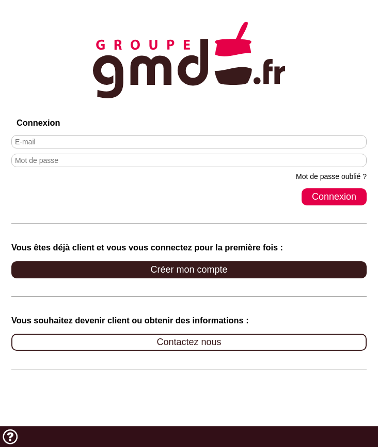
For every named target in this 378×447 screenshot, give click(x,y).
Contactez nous (188, 342)
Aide (10, 436)
